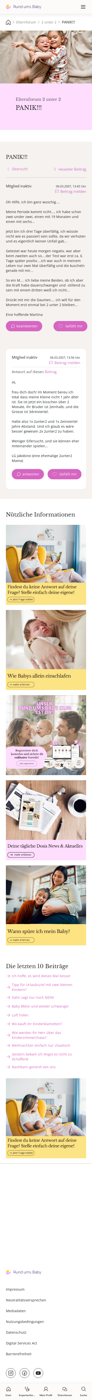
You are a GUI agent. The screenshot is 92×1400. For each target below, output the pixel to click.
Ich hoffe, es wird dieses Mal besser (41, 976)
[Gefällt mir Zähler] (70, 326)
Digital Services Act (21, 1343)
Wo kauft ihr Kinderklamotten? (37, 1023)
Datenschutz (16, 1332)
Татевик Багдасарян (80, 78)
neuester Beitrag (72, 169)
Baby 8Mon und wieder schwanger (40, 1006)
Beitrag (51, 371)
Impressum (15, 1289)
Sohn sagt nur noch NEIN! (33, 997)
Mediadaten (16, 1310)
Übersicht (20, 169)
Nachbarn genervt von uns (34, 1067)
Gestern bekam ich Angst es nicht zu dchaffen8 (42, 1056)
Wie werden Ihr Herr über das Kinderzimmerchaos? (36, 1035)
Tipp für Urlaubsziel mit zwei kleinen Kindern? (42, 987)
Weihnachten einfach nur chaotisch (41, 1045)
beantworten (27, 326)
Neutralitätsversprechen (26, 1300)
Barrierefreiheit (18, 1354)
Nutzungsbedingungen (25, 1321)
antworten (30, 474)
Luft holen (20, 1015)
